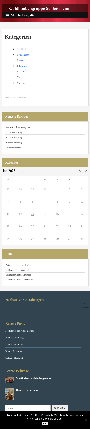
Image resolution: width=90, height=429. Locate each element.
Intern (20, 60)
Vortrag (21, 82)
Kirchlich (22, 71)
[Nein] (85, 420)
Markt (20, 77)
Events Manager (20, 97)
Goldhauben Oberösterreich (17, 270)
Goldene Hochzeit (13, 148)
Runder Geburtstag (13, 132)
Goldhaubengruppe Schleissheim (39, 8)
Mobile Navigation (21, 15)
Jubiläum (22, 65)
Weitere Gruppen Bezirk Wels (18, 265)
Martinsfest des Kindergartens (18, 127)
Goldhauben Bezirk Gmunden (18, 275)
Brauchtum (23, 54)
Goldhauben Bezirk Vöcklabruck (19, 279)
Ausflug (21, 48)
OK (45, 423)
